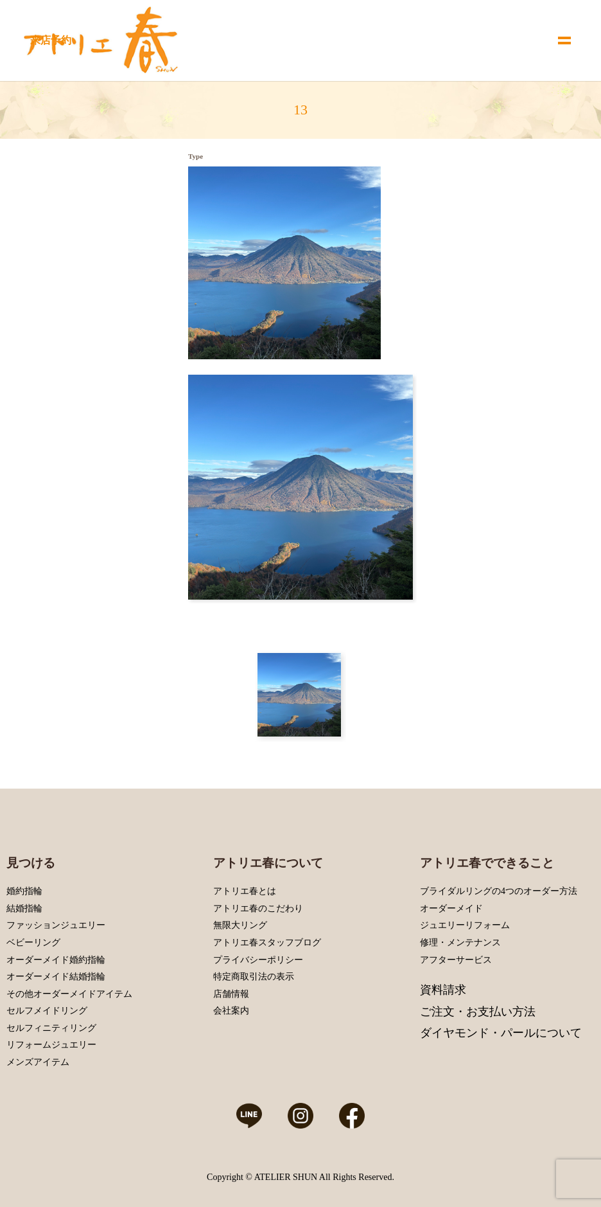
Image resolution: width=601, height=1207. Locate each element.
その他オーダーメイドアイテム (69, 994)
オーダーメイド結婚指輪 (55, 976)
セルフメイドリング (46, 1010)
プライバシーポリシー (258, 960)
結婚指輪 (24, 908)
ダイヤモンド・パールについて (501, 1032)
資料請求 (443, 989)
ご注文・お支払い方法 (478, 1011)
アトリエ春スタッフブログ (267, 942)
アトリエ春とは (244, 891)
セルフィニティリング (51, 1028)
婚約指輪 (24, 891)
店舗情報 (231, 994)
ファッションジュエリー (55, 925)
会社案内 (231, 1010)
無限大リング (240, 925)
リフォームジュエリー (51, 1045)
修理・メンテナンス (460, 942)
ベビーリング (33, 942)
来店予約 (50, 40)
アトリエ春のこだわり (258, 908)
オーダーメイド (451, 908)
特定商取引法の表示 (253, 976)
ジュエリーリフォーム (465, 925)
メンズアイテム (37, 1062)
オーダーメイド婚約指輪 (55, 960)
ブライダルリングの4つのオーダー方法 (498, 891)
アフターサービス (456, 960)
